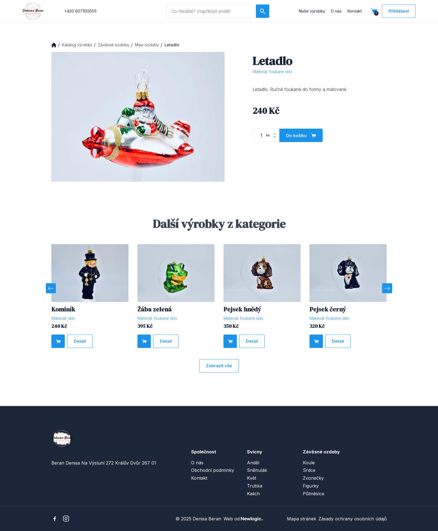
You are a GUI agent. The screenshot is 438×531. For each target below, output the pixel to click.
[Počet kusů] (266, 135)
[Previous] (51, 288)
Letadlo (172, 44)
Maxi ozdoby (147, 44)
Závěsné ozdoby (113, 44)
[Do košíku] (301, 135)
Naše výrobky (312, 11)
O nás (336, 11)
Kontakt (354, 11)
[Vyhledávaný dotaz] (210, 11)
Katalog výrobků (77, 44)
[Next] (387, 288)
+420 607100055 (80, 11)
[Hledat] (262, 11)
